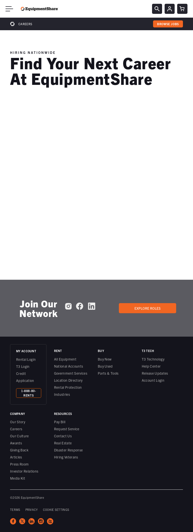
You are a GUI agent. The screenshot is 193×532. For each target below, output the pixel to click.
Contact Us (63, 436)
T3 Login (23, 366)
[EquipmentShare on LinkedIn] (91, 306)
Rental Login (26, 359)
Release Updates (155, 373)
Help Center (151, 366)
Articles (16, 457)
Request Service (66, 429)
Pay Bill (60, 421)
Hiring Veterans (66, 457)
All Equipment (65, 359)
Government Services (70, 373)
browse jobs (168, 24)
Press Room (19, 464)
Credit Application (25, 377)
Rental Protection (68, 387)
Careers (25, 24)
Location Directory (68, 380)
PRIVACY (31, 509)
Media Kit (17, 478)
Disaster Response (68, 450)
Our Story (17, 421)
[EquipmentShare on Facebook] (79, 306)
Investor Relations (24, 471)
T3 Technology (153, 359)
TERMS (15, 509)
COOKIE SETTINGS (56, 509)
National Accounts (68, 366)
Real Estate (63, 443)
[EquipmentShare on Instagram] (68, 306)
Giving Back (19, 450)
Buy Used (105, 366)
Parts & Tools (108, 373)
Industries (62, 394)
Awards (16, 443)
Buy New (105, 359)
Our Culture (19, 436)
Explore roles (147, 308)
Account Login (153, 380)
